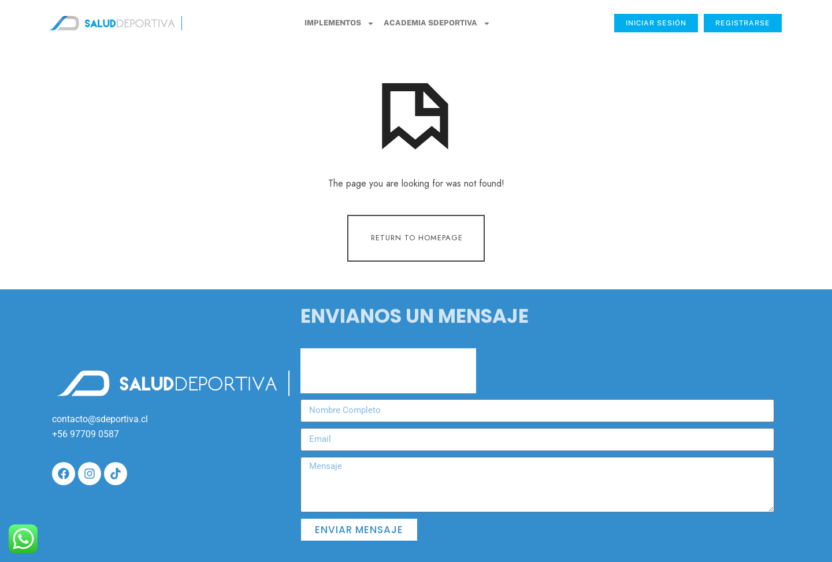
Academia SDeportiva (437, 23)
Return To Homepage (417, 237)
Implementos (339, 23)
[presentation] (388, 370)
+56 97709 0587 (85, 434)
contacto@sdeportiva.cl (100, 419)
